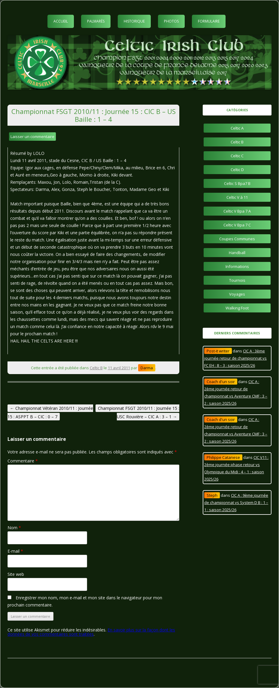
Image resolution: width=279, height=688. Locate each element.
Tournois (237, 280)
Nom (14, 527)
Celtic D (237, 169)
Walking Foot (237, 308)
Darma (147, 367)
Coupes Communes (237, 238)
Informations (237, 266)
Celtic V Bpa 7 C (237, 225)
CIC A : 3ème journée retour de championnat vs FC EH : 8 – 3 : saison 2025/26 (235, 358)
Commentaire (23, 461)
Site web (16, 574)
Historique (134, 21)
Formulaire (209, 21)
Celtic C (237, 155)
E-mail (15, 551)
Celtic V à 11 (237, 197)
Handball (237, 252)
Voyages (237, 294)
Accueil (60, 21)
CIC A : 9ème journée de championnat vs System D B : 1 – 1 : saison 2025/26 (236, 502)
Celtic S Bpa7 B (237, 183)
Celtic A (237, 128)
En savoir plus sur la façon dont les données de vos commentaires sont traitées (91, 632)
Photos (171, 21)
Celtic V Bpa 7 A (237, 211)
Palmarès (96, 21)
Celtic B (96, 367)
